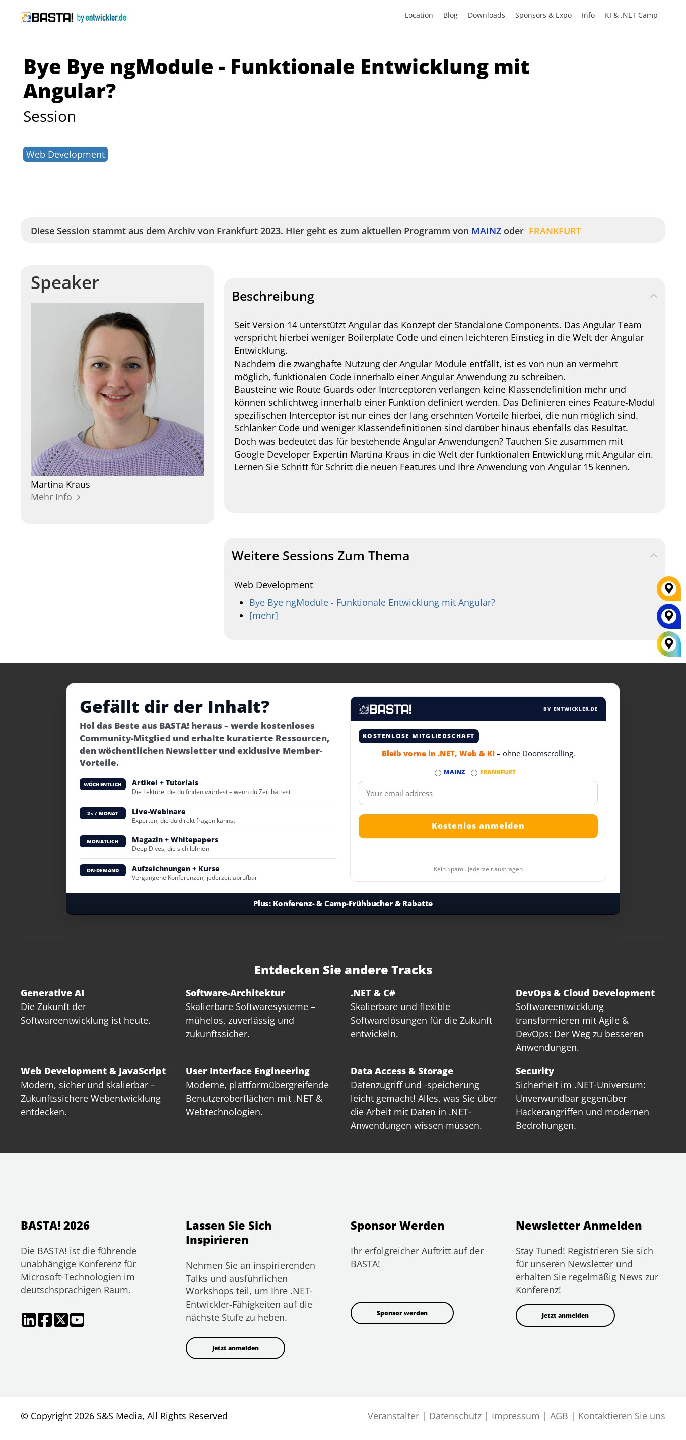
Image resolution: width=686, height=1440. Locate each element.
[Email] (478, 793)
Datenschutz (455, 1416)
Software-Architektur (235, 993)
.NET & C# (373, 993)
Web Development (65, 154)
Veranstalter (393, 1416)
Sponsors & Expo (543, 15)
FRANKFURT (553, 231)
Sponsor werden (402, 1313)
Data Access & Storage (402, 1071)
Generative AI (52, 993)
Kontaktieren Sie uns (621, 1416)
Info (588, 15)
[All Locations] (669, 644)
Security (535, 1071)
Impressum (516, 1416)
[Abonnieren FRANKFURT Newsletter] (474, 773)
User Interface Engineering (248, 1071)
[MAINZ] (669, 620)
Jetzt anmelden (235, 1348)
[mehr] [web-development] (263, 615)
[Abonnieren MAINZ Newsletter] (438, 773)
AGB (559, 1416)
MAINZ (485, 231)
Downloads (486, 15)
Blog (450, 15)
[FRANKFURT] (669, 592)
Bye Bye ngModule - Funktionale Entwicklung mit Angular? (372, 602)
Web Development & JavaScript (93, 1071)
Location (419, 15)
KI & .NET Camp (631, 15)
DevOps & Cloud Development (585, 993)
